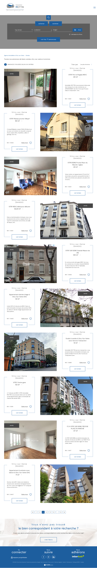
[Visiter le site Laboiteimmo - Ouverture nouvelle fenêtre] (48, 565)
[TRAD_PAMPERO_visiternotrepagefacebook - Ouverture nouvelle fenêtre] (43, 557)
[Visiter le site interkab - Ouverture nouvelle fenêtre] (78, 556)
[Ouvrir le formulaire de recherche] (77, 30)
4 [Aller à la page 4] (46, 512)
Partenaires (69, 562)
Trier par (74, 64)
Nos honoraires (44, 562)
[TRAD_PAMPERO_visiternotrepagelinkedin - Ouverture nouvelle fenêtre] (54, 557)
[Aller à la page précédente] (32, 512)
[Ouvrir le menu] (94, 7)
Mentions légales (58, 562)
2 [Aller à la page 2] (39, 512)
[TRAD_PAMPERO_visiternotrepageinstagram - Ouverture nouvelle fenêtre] (48, 557)
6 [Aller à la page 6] (53, 512)
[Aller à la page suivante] (64, 512)
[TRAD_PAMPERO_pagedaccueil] (15, 11)
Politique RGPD (76, 562)
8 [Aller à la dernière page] (60, 512)
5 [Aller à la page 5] (50, 512)
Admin (64, 562)
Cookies (82, 562)
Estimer (55, 24)
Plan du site (50, 562)
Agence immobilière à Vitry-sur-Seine (14, 55)
